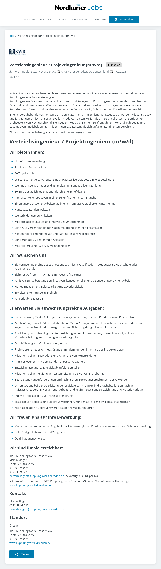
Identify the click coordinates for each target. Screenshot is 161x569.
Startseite (100, 19)
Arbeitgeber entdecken (53, 19)
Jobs (11, 36)
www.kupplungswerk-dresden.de (30, 485)
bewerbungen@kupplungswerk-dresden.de (36, 476)
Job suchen (28, 19)
